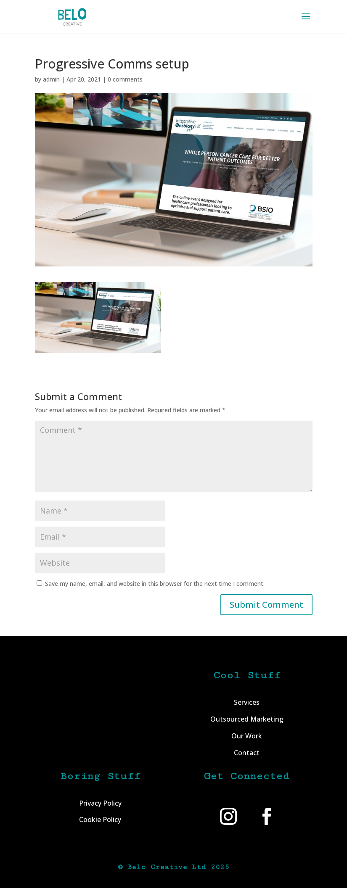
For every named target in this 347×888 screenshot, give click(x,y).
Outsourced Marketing (246, 719)
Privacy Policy (100, 803)
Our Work (246, 735)
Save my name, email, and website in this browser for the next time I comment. (155, 584)
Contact (247, 752)
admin (51, 79)
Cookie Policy (100, 819)
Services (247, 702)
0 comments (125, 79)
